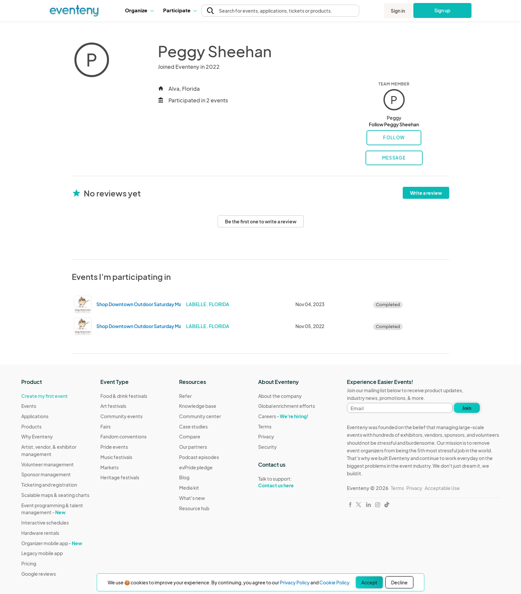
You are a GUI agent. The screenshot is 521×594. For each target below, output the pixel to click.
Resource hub (194, 508)
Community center (200, 416)
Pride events (114, 447)
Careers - (283, 416)
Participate (179, 10)
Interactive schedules (45, 523)
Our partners (193, 447)
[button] (139, 10)
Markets (109, 467)
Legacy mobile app (42, 553)
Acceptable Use (442, 488)
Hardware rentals (40, 533)
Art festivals (113, 406)
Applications (35, 416)
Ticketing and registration (49, 485)
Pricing (28, 563)
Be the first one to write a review (260, 221)
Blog (184, 477)
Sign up (442, 10)
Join (466, 408)
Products (31, 426)
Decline (399, 582)
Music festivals (116, 457)
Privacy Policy (295, 582)
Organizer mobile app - (51, 543)
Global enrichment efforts (286, 406)
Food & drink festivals (123, 396)
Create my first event (44, 396)
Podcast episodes (199, 457)
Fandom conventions (123, 436)
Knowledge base (197, 406)
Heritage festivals (119, 477)
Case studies (193, 426)
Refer (185, 396)
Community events (121, 416)
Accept (369, 582)
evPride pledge (196, 467)
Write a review (426, 193)
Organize (139, 10)
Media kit (189, 488)
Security (267, 447)
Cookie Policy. (335, 582)
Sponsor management (46, 474)
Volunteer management (47, 464)
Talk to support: (286, 482)
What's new (192, 498)
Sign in (398, 11)
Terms (264, 426)
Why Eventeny (37, 436)
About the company (280, 396)
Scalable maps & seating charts (55, 495)
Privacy (266, 436)
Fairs (105, 426)
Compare (189, 436)
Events (28, 406)
